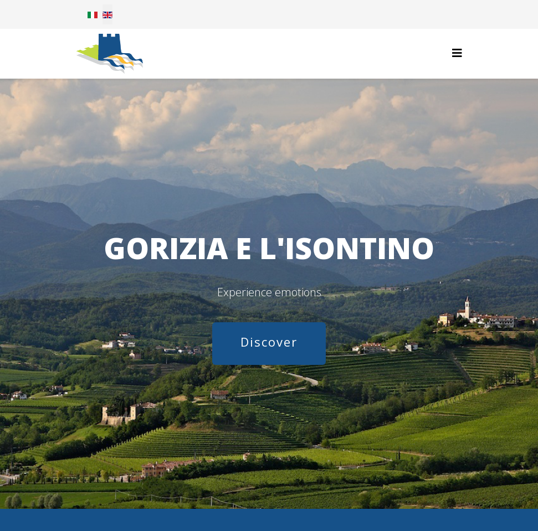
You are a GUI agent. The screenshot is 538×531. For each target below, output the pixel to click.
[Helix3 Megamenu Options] (457, 53)
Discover (269, 341)
